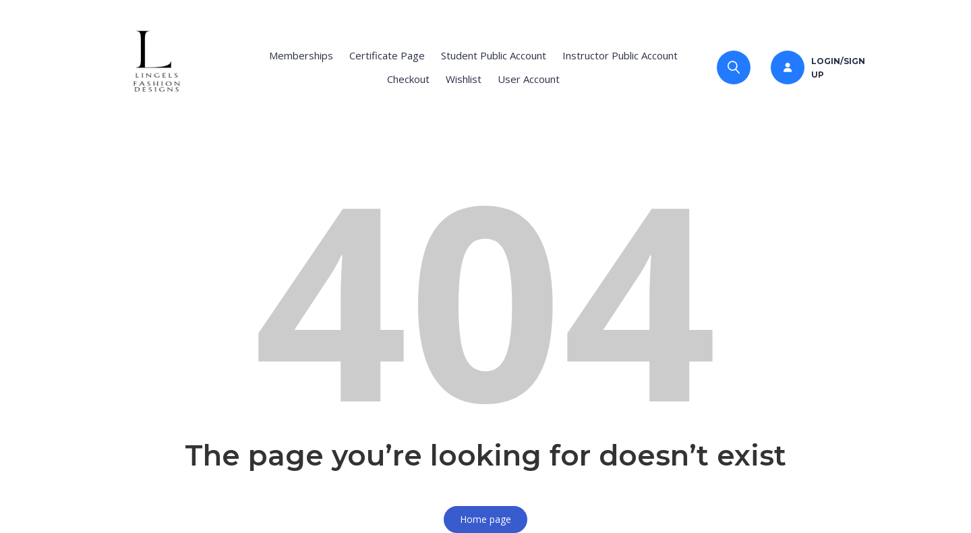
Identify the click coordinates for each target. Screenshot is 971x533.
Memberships (301, 55)
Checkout (408, 79)
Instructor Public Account (620, 55)
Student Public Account (493, 55)
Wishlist (463, 79)
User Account (529, 79)
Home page (485, 519)
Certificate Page (387, 55)
